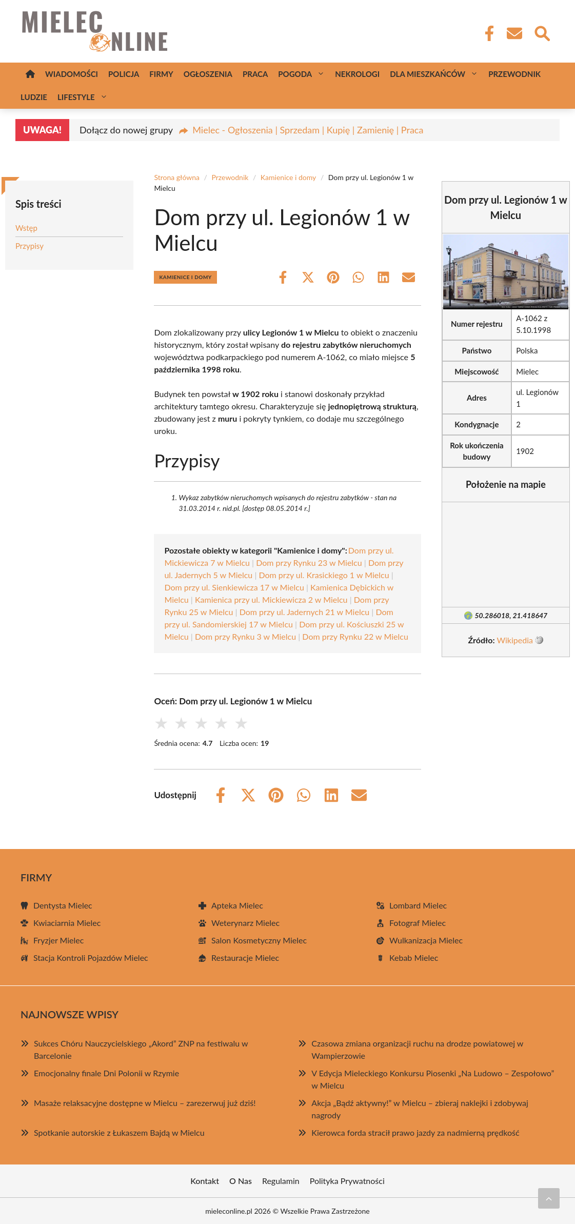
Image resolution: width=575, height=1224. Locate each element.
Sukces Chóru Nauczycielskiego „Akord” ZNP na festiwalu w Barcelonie (141, 1049)
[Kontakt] (514, 33)
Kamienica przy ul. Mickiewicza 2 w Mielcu (271, 599)
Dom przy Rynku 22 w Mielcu (355, 636)
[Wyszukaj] (541, 32)
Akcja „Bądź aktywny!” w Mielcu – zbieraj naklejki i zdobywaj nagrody (419, 1109)
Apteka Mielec (237, 905)
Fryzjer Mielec (58, 940)
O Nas (240, 1181)
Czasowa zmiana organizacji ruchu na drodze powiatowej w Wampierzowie (417, 1049)
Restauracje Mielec (245, 957)
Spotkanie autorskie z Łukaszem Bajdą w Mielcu (119, 1132)
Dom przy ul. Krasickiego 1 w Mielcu (324, 575)
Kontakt (204, 1181)
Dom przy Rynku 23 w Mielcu (309, 562)
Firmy (161, 73)
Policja (123, 73)
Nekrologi (357, 73)
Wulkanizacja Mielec (426, 940)
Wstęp (26, 227)
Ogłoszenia (208, 73)
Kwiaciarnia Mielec (67, 922)
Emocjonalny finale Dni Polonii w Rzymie (106, 1073)
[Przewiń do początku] (549, 1198)
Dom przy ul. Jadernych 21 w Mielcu (305, 612)
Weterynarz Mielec (245, 922)
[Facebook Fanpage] (486, 33)
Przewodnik (514, 73)
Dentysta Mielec (62, 905)
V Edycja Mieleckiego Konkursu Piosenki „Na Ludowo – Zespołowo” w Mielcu (432, 1079)
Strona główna (177, 177)
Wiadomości (71, 73)
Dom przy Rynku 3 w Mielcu (245, 636)
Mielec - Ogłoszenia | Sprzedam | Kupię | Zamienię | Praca (307, 129)
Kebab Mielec (413, 957)
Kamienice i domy (288, 177)
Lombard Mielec (418, 905)
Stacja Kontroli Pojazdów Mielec (90, 957)
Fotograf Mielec (417, 922)
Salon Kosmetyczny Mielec (259, 940)
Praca (255, 73)
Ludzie (34, 97)
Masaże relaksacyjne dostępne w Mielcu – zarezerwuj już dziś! (145, 1103)
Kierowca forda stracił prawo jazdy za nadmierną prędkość (415, 1132)
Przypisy (29, 245)
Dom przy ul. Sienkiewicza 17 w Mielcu (234, 587)
